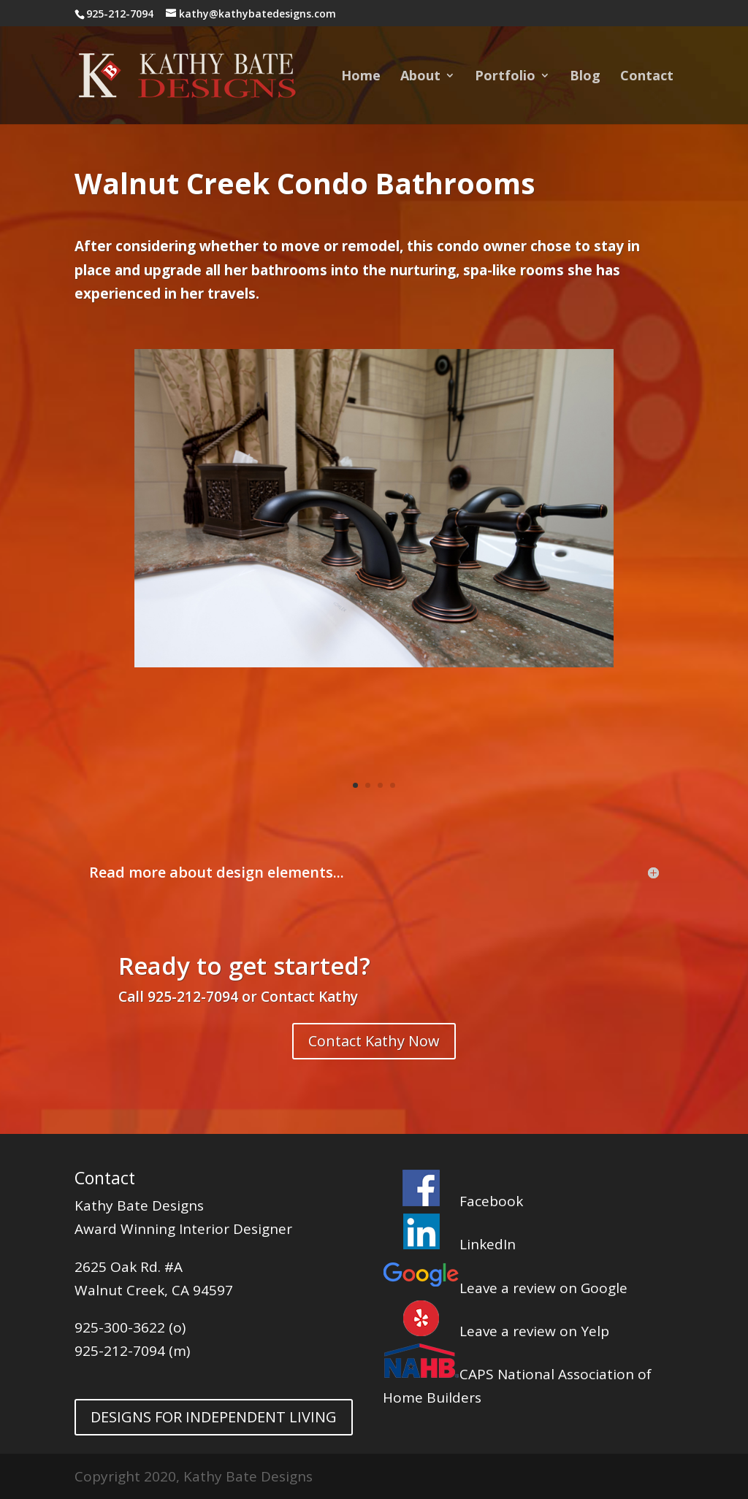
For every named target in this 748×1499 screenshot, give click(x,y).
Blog (585, 77)
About (420, 77)
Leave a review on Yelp (496, 1331)
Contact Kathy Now (374, 1041)
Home (361, 77)
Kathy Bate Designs (139, 1205)
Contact (646, 77)
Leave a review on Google (505, 1287)
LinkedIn (449, 1244)
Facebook (453, 1201)
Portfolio (505, 77)
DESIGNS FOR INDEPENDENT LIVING (214, 1417)
